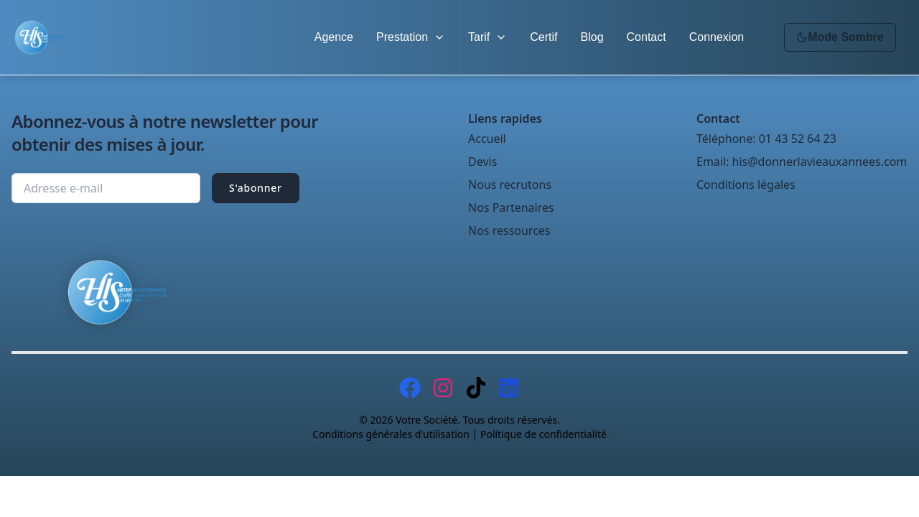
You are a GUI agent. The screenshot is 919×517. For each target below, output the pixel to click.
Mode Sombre (840, 37)
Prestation (410, 37)
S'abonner (255, 188)
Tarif (487, 37)
